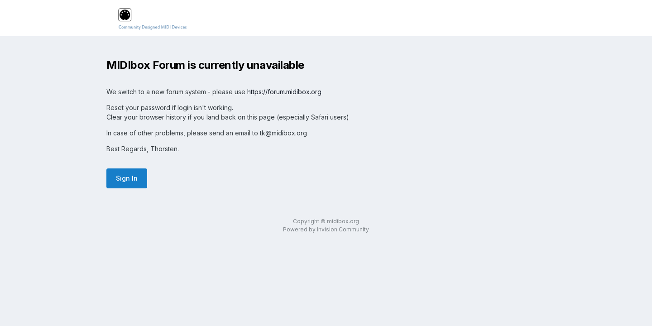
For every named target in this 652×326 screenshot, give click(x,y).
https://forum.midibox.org (284, 92)
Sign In (127, 178)
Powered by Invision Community (326, 229)
